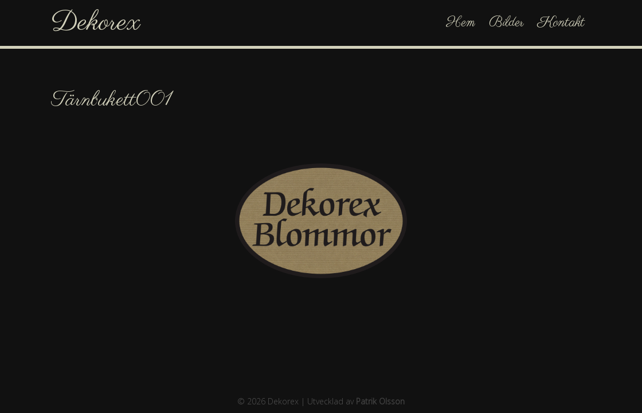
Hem (461, 22)
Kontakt (561, 22)
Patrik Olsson (380, 401)
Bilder (506, 22)
